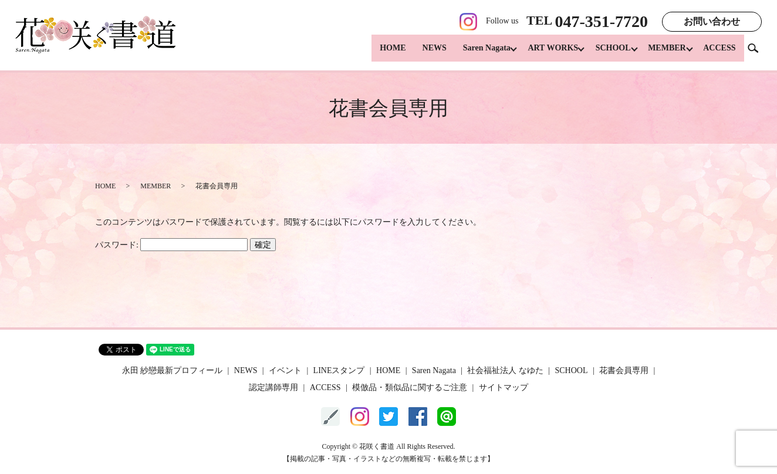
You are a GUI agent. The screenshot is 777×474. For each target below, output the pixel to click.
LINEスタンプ (339, 370)
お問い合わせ (712, 21)
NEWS (422, 53)
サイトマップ (503, 387)
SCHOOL (606, 53)
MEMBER (664, 53)
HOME (380, 53)
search (758, 52)
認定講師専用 (273, 387)
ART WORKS (543, 53)
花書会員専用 (623, 370)
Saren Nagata (474, 53)
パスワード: (171, 245)
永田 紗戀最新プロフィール (172, 370)
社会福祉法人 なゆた (505, 370)
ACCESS (719, 53)
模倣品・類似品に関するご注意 (409, 387)
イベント (285, 370)
